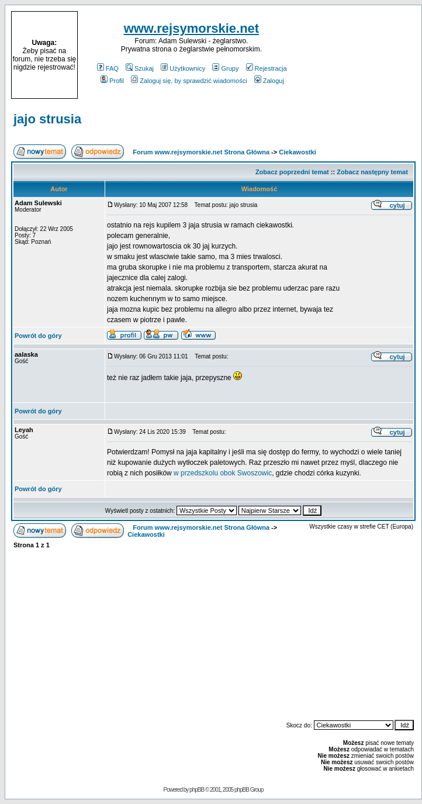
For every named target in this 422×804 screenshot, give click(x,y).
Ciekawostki (297, 152)
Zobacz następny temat (372, 171)
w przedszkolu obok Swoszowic (223, 473)
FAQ (108, 68)
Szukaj (140, 68)
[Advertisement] (360, 55)
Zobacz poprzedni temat (292, 171)
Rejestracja (266, 68)
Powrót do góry (38, 335)
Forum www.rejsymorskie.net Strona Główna (201, 152)
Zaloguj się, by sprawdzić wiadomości (189, 80)
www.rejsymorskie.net (192, 28)
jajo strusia (47, 119)
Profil (112, 80)
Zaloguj (269, 80)
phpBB (196, 789)
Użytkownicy (183, 68)
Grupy (225, 68)
